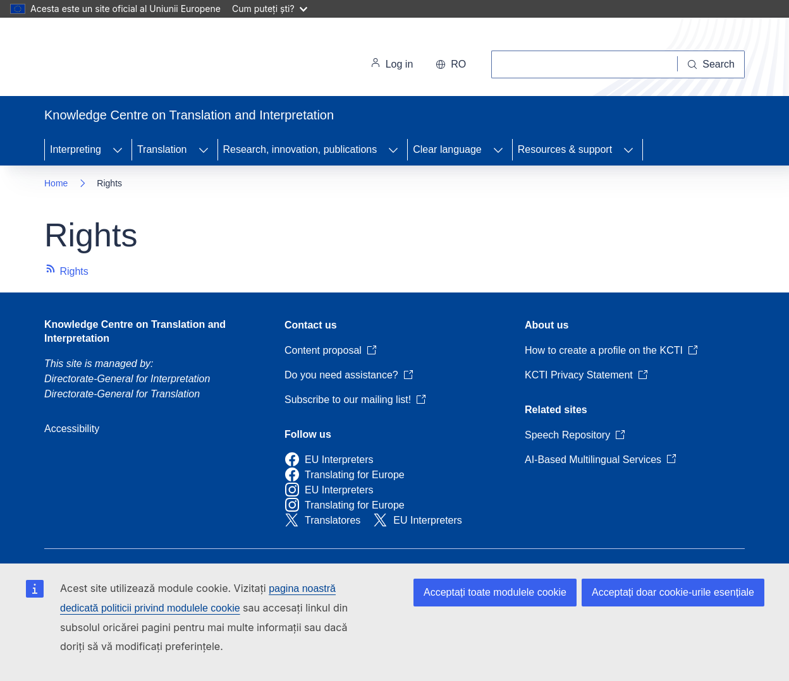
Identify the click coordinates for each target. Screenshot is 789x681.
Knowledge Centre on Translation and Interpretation (135, 331)
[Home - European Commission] (131, 59)
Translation (162, 149)
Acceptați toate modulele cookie (495, 592)
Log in (391, 64)
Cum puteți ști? (269, 8)
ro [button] (451, 64)
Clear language (447, 149)
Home (56, 183)
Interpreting (75, 149)
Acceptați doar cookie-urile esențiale (673, 592)
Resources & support (565, 149)
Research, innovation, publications (300, 149)
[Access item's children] (118, 150)
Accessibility (71, 428)
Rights (66, 271)
